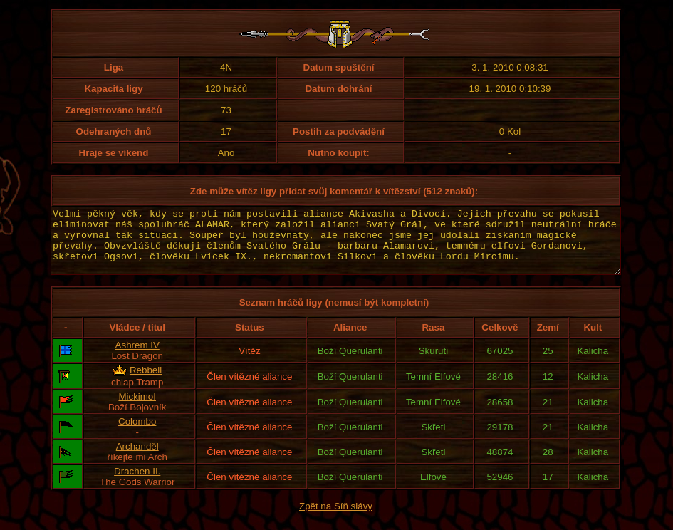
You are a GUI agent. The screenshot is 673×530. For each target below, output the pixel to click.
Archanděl (137, 459)
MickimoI (137, 409)
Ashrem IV (137, 358)
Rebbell (146, 383)
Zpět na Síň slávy (335, 519)
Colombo (137, 434)
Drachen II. (137, 484)
